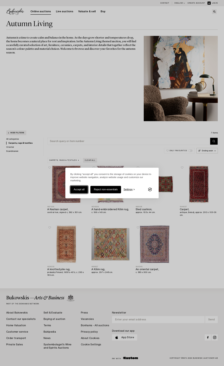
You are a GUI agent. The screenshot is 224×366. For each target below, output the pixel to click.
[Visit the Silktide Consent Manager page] (150, 189)
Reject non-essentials (106, 189)
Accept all (79, 189)
